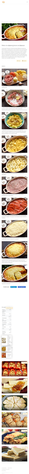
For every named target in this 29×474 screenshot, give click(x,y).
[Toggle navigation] (27, 2)
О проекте (4, 468)
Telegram (13, 286)
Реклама (10, 468)
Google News (22, 286)
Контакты (4, 470)
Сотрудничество (5, 469)
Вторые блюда (5, 21)
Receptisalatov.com (7, 472)
